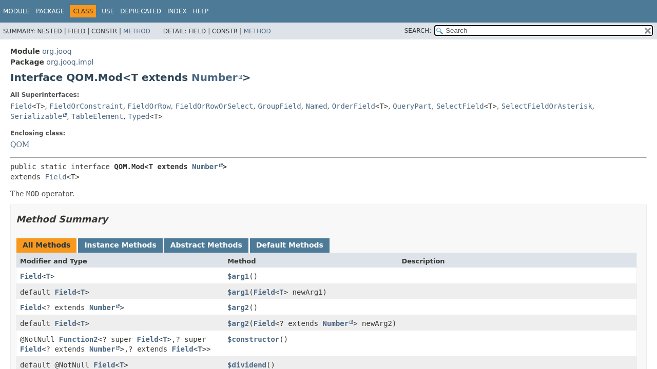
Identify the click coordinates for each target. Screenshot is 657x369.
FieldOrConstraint (86, 106)
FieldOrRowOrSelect (215, 106)
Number (214, 77)
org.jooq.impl (69, 62)
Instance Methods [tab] (120, 245)
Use (108, 11)
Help (201, 11)
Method (136, 31)
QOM (19, 144)
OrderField (353, 106)
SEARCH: (418, 30)
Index (177, 11)
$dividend (246, 365)
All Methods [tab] (46, 245)
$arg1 (238, 276)
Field (21, 106)
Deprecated (140, 11)
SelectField (460, 106)
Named (316, 106)
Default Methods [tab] (289, 245)
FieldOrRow (149, 106)
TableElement (97, 116)
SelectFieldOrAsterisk (546, 106)
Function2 (78, 339)
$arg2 (238, 307)
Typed (138, 116)
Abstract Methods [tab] (206, 245)
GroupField (279, 106)
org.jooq (56, 51)
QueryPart (412, 106)
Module (16, 11)
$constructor (253, 339)
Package (50, 11)
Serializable (36, 116)
